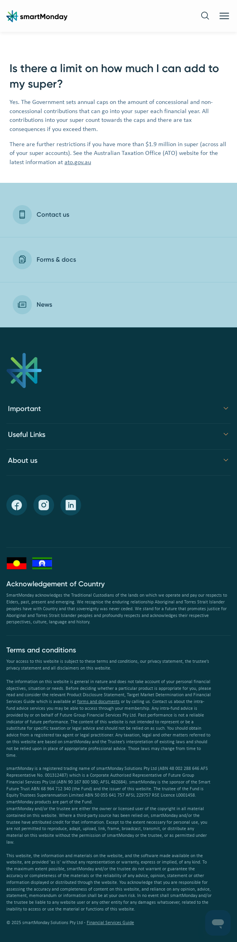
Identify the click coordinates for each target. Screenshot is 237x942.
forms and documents (98, 701)
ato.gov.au (77, 162)
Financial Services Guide (110, 922)
